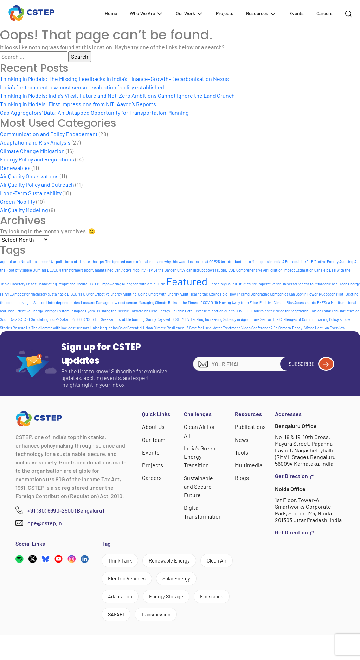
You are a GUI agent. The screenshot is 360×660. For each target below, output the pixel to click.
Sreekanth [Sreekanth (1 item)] (109, 319)
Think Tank (122, 561)
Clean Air (120, 580)
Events (296, 13)
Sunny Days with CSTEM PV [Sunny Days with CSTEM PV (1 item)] (167, 319)
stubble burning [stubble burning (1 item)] (132, 319)
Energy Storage (128, 619)
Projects (224, 13)
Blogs (242, 477)
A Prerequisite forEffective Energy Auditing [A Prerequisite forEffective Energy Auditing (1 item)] (317, 261)
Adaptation (171, 599)
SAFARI (118, 638)
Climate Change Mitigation (32, 150)
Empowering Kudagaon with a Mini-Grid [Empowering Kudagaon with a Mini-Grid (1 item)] (132, 283)
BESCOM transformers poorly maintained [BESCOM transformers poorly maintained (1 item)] (80, 270)
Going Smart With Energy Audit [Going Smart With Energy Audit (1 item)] (163, 294)
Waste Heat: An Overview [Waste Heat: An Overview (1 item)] (324, 327)
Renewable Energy (176, 561)
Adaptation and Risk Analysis (35, 142)
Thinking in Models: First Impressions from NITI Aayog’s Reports (78, 104)
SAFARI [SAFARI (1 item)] (24, 319)
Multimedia (248, 464)
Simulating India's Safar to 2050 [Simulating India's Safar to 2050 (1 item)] (56, 319)
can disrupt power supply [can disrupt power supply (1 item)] (206, 270)
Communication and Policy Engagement (49, 134)
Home (111, 13)
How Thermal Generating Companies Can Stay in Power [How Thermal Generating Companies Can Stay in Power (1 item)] (273, 294)
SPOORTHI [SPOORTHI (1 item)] (91, 319)
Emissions (178, 619)
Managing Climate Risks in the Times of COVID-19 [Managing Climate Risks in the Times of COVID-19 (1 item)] (178, 302)
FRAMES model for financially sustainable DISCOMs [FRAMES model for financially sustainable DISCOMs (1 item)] (41, 294)
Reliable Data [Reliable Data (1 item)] (181, 311)
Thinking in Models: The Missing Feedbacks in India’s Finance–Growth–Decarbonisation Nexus (114, 78)
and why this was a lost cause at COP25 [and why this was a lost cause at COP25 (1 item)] (189, 261)
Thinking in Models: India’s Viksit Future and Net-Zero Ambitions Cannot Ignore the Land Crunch (117, 95)
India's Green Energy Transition (200, 456)
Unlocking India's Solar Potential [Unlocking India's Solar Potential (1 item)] (116, 327)
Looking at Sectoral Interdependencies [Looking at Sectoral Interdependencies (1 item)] (47, 302)
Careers (324, 13)
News (242, 439)
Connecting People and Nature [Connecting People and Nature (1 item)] (63, 283)
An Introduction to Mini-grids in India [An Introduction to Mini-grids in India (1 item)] (251, 261)
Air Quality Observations (29, 176)
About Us (153, 426)
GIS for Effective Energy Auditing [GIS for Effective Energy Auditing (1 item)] (110, 294)
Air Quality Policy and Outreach (37, 184)
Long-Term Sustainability (31, 193)
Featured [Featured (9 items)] (186, 281)
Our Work (189, 13)
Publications (250, 426)
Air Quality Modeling (24, 210)
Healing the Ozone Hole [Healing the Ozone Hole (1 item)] (208, 294)
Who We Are (146, 13)
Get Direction (295, 476)
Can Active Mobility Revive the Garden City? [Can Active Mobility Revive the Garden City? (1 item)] (150, 270)
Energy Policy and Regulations (37, 159)
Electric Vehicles (169, 580)
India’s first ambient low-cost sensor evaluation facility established (82, 87)
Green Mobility (17, 201)
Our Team (154, 439)
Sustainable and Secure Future (198, 485)
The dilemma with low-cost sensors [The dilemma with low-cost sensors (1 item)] (60, 327)
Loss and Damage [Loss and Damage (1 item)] (95, 302)
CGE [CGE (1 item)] (232, 270)
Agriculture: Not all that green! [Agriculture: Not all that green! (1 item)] (25, 261)
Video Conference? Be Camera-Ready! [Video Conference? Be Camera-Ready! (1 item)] (272, 327)
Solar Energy (124, 599)
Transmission (161, 638)
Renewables (15, 167)
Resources (261, 13)
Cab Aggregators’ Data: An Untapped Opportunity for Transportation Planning (94, 112)
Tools (242, 452)
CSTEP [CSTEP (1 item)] (94, 283)
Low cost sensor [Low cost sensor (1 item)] (123, 302)
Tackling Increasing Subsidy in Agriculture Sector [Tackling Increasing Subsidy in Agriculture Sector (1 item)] (231, 319)
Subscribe (307, 364)
